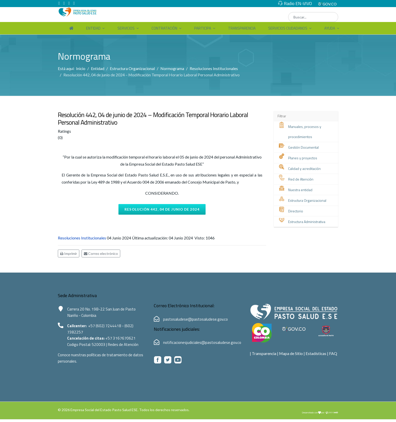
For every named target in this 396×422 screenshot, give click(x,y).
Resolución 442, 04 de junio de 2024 (162, 211)
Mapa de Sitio (291, 355)
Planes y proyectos (302, 158)
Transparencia (242, 28)
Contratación (164, 28)
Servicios (126, 28)
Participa (202, 28)
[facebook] (59, 3)
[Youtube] (69, 3)
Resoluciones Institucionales (82, 240)
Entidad (93, 28)
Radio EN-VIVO (298, 3)
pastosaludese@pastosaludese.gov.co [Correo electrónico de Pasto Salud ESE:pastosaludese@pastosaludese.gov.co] (196, 321)
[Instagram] (74, 3)
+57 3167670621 (122, 341)
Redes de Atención (125, 348)
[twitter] (64, 3)
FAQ (334, 355)
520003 (100, 348)
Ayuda (329, 28)
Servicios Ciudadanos (287, 28)
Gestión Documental (303, 147)
